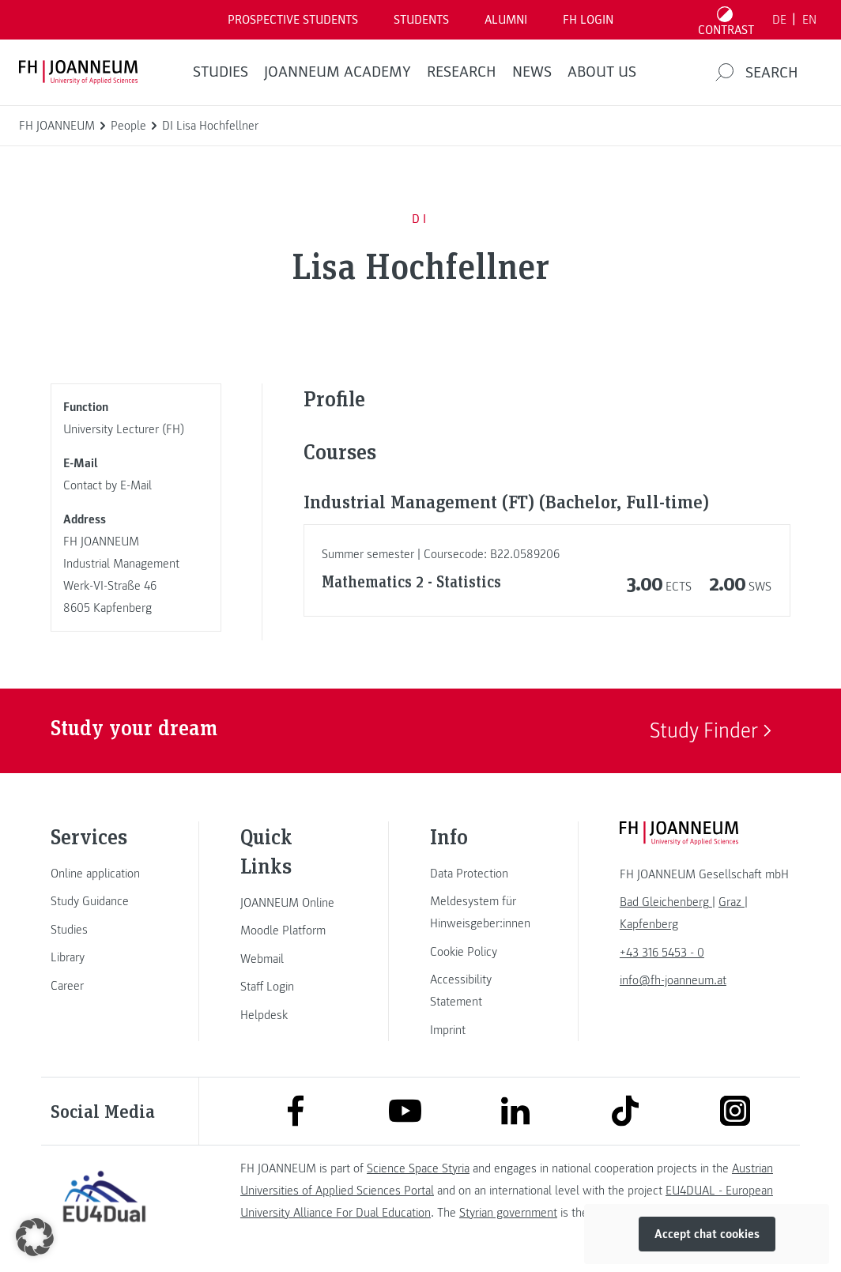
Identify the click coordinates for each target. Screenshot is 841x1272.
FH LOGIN (588, 20)
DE (779, 20)
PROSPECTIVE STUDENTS (293, 20)
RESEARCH (461, 71)
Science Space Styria (418, 1168)
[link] (104, 873)
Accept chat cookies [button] (707, 1234)
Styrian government (508, 1213)
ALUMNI (506, 20)
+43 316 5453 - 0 (662, 953)
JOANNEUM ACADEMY (337, 71)
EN (809, 20)
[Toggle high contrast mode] (726, 20)
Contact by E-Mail (107, 485)
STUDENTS (421, 20)
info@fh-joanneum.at (673, 980)
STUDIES (220, 71)
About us (602, 71)
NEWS (532, 71)
